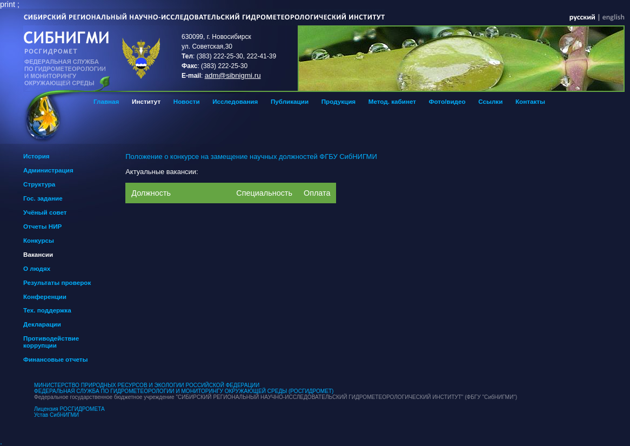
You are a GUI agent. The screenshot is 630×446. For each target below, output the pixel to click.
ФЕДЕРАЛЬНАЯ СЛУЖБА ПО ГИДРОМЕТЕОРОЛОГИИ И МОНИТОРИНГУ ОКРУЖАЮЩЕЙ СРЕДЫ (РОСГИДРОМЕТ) (183, 391)
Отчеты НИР (42, 226)
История (36, 155)
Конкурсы (38, 240)
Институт (146, 101)
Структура (39, 184)
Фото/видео (447, 101)
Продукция (338, 101)
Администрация (48, 170)
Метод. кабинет (392, 101)
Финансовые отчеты (55, 359)
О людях (36, 268)
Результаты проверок (57, 282)
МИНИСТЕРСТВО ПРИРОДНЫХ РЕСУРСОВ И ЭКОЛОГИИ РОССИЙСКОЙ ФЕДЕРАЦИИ (146, 385)
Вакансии (38, 254)
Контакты (530, 101)
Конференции (44, 296)
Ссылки (490, 101)
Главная (106, 101)
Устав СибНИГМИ (56, 415)
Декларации (42, 324)
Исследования (235, 101)
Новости (186, 101)
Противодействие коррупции (51, 342)
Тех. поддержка (47, 310)
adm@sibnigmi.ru (233, 75)
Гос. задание (43, 198)
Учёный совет (45, 212)
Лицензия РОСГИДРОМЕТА (69, 409)
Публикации (290, 101)
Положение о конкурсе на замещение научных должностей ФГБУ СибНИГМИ (251, 156)
